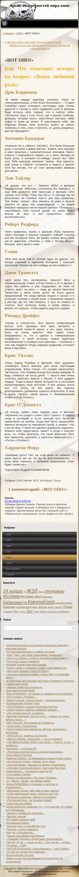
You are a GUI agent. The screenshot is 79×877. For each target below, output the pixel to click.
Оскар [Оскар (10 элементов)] (67, 607)
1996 (8, 546)
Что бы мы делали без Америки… (26, 851)
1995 (8, 540)
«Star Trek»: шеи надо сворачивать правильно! (34, 655)
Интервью (46, 480)
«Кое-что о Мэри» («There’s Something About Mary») (37, 658)
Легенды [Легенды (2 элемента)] (20, 607)
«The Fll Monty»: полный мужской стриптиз (31, 706)
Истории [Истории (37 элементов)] (11, 596)
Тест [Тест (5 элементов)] (16, 611)
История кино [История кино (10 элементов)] (31, 596)
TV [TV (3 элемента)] (24, 591)
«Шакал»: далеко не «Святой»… (25, 813)
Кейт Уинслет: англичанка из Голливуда (30, 722)
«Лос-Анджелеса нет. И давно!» (25, 713)
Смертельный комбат (19, 803)
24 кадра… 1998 (16, 845)
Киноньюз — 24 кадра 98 (21, 748)
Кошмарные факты (17, 822)
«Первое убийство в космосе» (24, 687)
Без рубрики (13, 568)
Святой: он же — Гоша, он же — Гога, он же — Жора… (39, 842)
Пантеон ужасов (16, 816)
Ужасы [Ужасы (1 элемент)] (22, 612)
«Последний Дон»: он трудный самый (28, 800)
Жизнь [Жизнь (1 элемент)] (41, 592)
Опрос (57, 480)
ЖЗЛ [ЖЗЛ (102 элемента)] (32, 591)
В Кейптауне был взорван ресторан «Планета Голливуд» (40, 680)
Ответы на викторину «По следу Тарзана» (31, 777)
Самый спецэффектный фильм (25, 835)
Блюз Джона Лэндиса (19, 755)
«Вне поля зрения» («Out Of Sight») (27, 671)
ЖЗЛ (35, 480)
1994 (8, 534)
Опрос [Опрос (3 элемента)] (58, 607)
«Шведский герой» (17, 684)
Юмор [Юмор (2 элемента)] (43, 611)
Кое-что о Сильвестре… (20, 832)
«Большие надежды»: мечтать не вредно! (31, 797)
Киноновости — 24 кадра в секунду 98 (29, 771)
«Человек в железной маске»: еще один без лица (35, 767)
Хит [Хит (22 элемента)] (29, 611)
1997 (8, 551)
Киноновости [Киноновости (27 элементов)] (15, 602)
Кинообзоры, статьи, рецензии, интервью (52, 868)
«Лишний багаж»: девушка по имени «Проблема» (36, 764)
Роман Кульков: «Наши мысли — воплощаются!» (35, 700)
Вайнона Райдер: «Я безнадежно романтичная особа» (39, 758)
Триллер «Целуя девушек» (22, 829)
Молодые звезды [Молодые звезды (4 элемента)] (36, 607)
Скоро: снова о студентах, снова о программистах (36, 668)
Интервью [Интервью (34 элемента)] (54, 591)
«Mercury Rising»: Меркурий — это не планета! (34, 739)
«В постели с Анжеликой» (21, 726)
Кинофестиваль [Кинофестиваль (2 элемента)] (63, 603)
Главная (8, 33)
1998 (19, 33)
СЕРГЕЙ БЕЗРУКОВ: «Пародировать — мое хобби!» (37, 848)
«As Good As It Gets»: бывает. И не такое (30, 761)
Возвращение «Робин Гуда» (23, 703)
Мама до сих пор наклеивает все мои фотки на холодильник (39, 47)
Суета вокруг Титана (18, 774)
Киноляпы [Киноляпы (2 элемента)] (47, 597)
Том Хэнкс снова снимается (23, 661)
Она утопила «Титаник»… (21, 696)
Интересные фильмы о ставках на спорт (30, 651)
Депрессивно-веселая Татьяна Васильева (34, 42)
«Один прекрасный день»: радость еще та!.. (32, 793)
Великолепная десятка (20, 855)
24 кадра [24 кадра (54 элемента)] (12, 590)
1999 (8, 563)
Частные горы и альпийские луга (26, 826)
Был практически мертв (20, 690)
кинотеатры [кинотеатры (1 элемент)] (52, 612)
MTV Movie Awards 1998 (20, 819)
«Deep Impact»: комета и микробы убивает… (33, 709)
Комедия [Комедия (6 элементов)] (9, 607)
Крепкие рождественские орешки (26, 664)
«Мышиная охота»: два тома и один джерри (32, 790)
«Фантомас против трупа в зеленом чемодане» (34, 751)
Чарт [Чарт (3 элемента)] (36, 611)
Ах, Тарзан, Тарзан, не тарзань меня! (28, 780)
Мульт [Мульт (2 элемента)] (51, 607)
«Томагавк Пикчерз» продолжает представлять (34, 839)
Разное (10, 574)
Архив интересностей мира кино (40, 5)
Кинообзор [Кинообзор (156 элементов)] (41, 602)
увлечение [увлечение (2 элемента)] (63, 611)
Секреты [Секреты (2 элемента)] (7, 611)
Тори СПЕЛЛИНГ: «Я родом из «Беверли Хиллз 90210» (39, 693)
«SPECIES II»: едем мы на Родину (26, 735)
